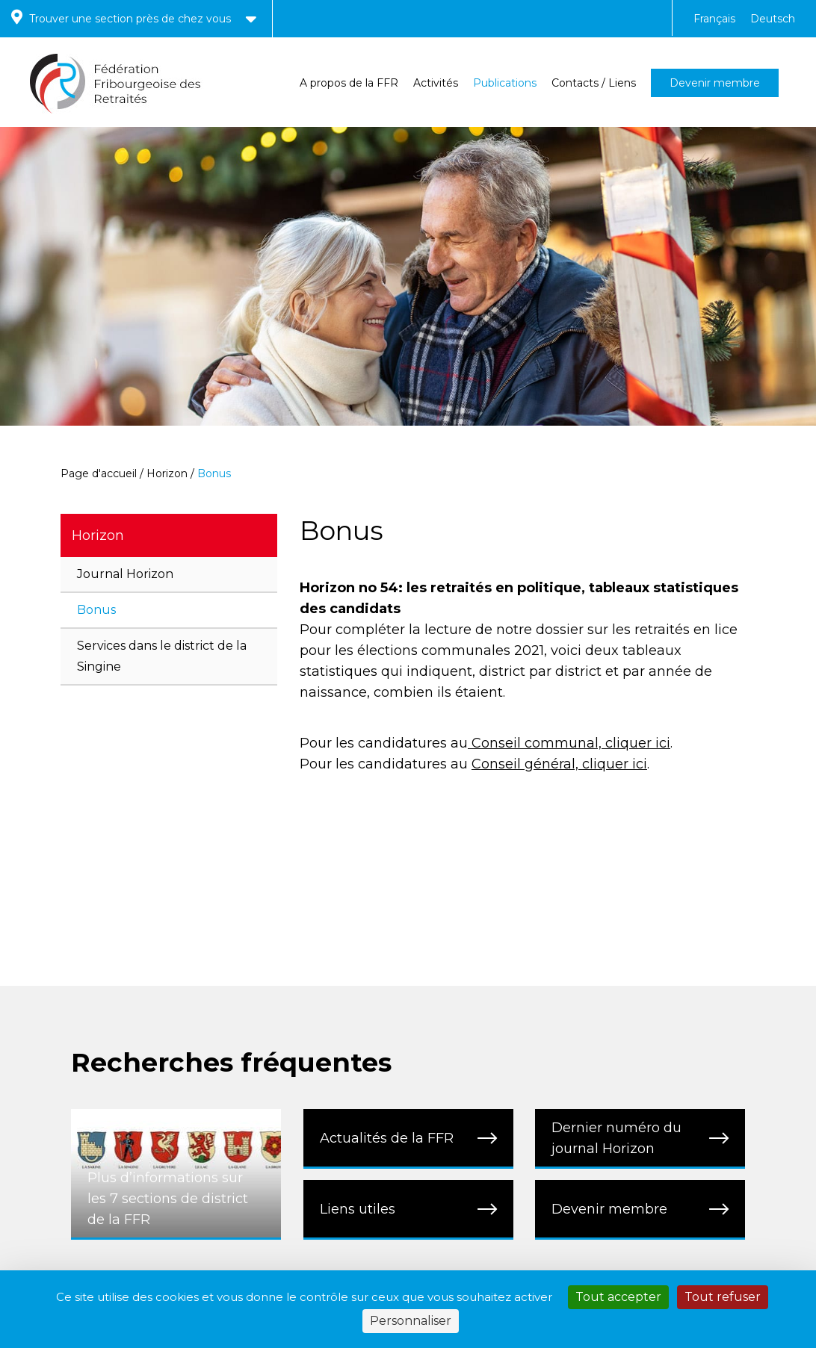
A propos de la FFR (349, 83)
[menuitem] (714, 18)
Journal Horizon (125, 574)
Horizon (167, 473)
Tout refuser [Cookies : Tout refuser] (722, 1297)
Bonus (96, 610)
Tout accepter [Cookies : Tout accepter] (618, 1297)
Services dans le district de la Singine (162, 656)
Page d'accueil (99, 473)
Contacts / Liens (593, 83)
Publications (505, 83)
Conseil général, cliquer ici (559, 764)
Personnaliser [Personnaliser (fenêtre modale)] (410, 1321)
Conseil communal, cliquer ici (569, 743)
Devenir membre (715, 83)
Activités (435, 83)
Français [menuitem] (714, 18)
